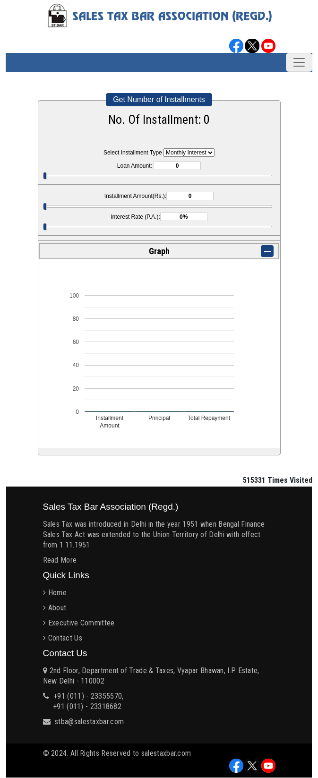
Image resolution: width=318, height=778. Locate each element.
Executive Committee (81, 622)
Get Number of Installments (159, 99)
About (57, 607)
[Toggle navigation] (299, 62)
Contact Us (65, 637)
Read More (60, 560)
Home (57, 592)
